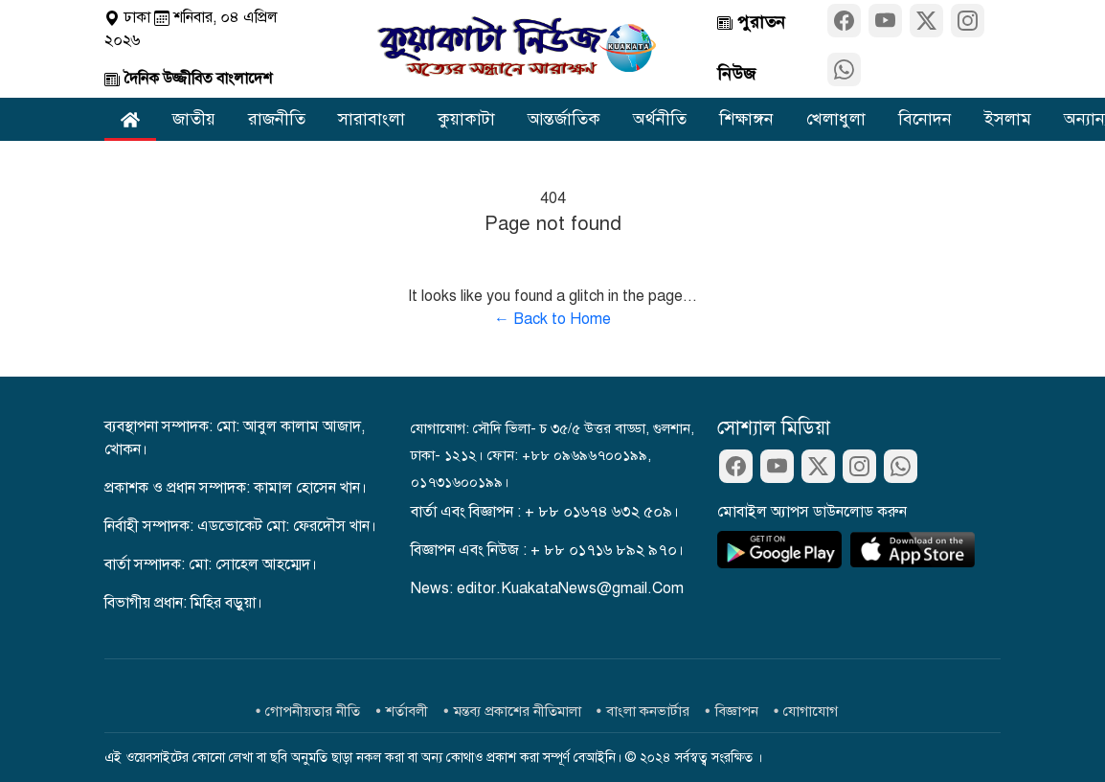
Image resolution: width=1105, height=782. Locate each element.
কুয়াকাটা (466, 118)
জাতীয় (193, 118)
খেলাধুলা (836, 118)
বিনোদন (925, 118)
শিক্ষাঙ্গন (746, 118)
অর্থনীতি (660, 118)
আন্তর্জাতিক (564, 118)
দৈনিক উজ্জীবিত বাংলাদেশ (188, 78)
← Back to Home (552, 319)
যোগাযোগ (810, 711)
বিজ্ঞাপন (736, 711)
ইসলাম (1007, 118)
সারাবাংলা (371, 118)
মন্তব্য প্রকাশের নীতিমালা (517, 711)
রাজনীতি (276, 118)
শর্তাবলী (407, 711)
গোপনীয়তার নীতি (312, 711)
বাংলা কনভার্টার (647, 711)
